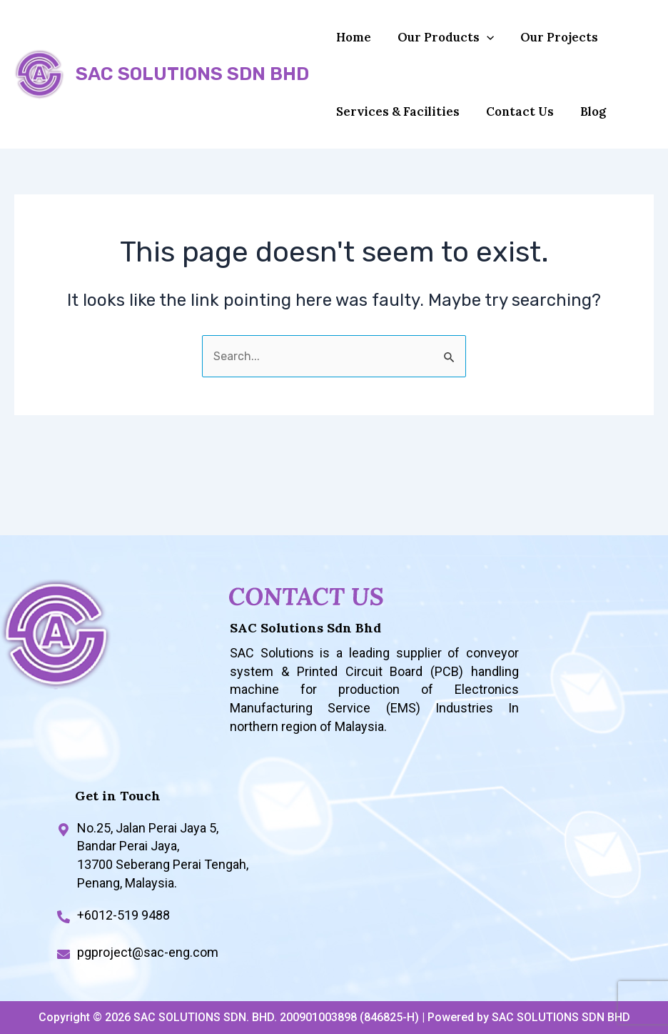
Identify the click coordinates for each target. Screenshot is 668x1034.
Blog (581, 133)
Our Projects (547, 44)
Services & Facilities (395, 133)
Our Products (438, 44)
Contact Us (513, 133)
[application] (479, 44)
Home (351, 44)
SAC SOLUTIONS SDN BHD (192, 88)
